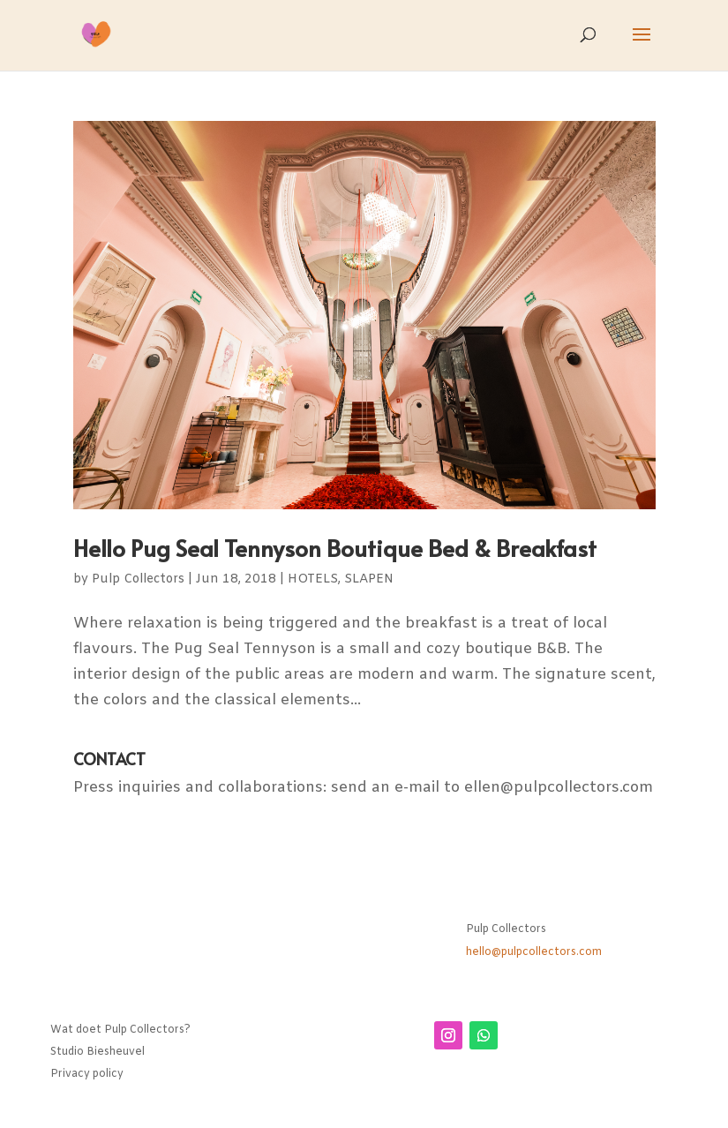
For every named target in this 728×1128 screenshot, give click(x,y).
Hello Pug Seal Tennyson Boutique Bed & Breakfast (335, 547)
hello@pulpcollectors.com (534, 952)
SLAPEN (369, 579)
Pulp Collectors (138, 579)
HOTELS (313, 579)
